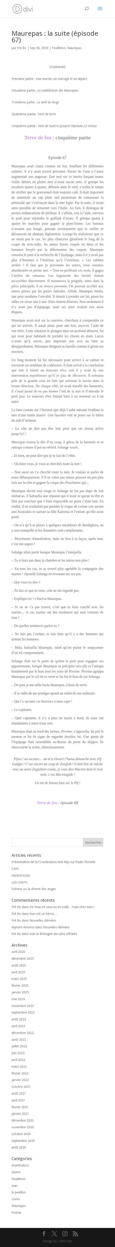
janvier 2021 (20, 1113)
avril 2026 (18, 952)
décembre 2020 (23, 1120)
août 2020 (19, 1147)
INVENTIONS (21, 875)
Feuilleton (59, 48)
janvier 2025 (20, 992)
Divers (16, 1172)
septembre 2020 (23, 1141)
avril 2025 (18, 972)
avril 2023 (18, 1026)
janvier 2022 (20, 1080)
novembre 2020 (23, 1127)
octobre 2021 (21, 1087)
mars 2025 (19, 979)
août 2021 (19, 1093)
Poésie (16, 1212)
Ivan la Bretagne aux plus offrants (53, 934)
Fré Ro (21, 48)
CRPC (15, 869)
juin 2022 (18, 1053)
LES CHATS (20, 882)
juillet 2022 (19, 1046)
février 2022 (20, 1073)
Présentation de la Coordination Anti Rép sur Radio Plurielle (53, 862)
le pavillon (19, 1192)
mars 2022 (19, 1066)
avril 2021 (18, 1100)
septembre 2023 (23, 1012)
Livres (16, 1199)
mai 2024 (18, 999)
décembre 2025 (23, 958)
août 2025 (19, 965)
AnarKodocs (20, 1165)
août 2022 (19, 1039)
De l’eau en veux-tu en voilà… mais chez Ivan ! (62, 907)
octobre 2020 (21, 1134)
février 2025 (20, 985)
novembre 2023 (23, 1006)
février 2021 (20, 1107)
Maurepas (74, 48)
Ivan (14, 1185)
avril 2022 (18, 1060)
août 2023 (19, 1019)
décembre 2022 (23, 1033)
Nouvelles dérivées (43, 920)
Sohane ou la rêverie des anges (34, 889)
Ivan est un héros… (43, 913)
